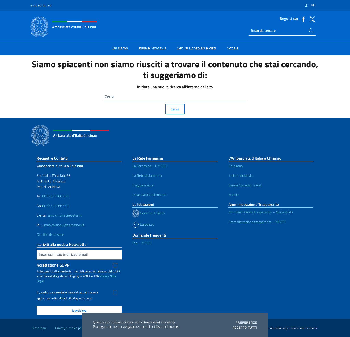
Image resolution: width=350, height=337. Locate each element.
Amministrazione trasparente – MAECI (257, 221)
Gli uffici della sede (50, 234)
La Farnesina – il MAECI (150, 165)
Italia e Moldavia (240, 175)
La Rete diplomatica (147, 175)
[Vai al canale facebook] (302, 18)
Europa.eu (143, 224)
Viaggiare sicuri (143, 185)
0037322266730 (55, 205)
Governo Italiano (40, 5)
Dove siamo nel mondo (149, 194)
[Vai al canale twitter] (311, 18)
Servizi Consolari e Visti (245, 185)
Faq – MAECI (142, 242)
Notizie (233, 194)
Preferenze (246, 322)
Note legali (39, 328)
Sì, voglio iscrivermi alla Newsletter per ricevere (67, 292)
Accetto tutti (245, 327)
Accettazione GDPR (53, 265)
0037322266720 (55, 196)
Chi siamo (235, 165)
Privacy (104, 276)
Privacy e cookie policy (70, 328)
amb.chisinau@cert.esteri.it (64, 225)
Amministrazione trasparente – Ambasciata (260, 212)
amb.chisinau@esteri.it (65, 215)
